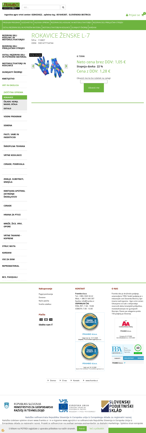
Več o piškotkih (97, 428)
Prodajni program (11, 22)
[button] (66, 66)
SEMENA (8, 125)
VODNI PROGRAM (12, 116)
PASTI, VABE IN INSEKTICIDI (11, 136)
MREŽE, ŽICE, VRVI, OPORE (13, 225)
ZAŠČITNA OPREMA (13, 92)
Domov (53, 380)
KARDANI (92, 27)
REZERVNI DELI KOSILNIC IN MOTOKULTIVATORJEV (71, 22)
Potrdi (82, 428)
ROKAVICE (8, 97)
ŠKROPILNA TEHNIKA (14, 146)
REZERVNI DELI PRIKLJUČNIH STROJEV (108, 22)
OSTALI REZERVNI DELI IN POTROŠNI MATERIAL (22, 27)
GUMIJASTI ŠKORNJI (79, 27)
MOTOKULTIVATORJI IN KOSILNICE (56, 27)
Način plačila (44, 301)
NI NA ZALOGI (35, 55)
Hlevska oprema (41, 22)
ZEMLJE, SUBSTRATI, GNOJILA (14, 180)
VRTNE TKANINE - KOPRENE (12, 237)
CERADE (8, 205)
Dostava (42, 297)
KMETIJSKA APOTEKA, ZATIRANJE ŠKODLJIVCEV (14, 193)
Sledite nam (45, 324)
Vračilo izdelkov (45, 304)
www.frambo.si (92, 380)
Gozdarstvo (27, 22)
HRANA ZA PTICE (12, 214)
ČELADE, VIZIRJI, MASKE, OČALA (11, 103)
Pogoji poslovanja (46, 294)
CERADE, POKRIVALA (14, 164)
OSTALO (7, 108)
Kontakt (76, 380)
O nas (64, 380)
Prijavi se (133, 15)
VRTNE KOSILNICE (13, 155)
